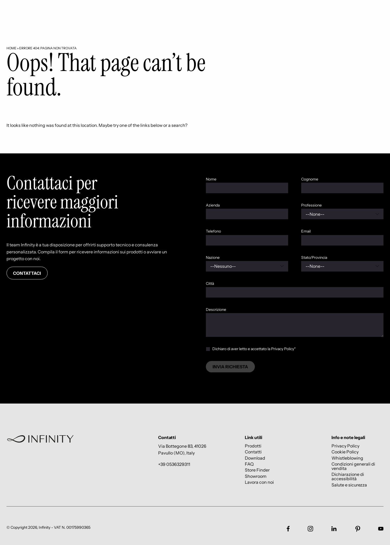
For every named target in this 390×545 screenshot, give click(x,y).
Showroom (255, 476)
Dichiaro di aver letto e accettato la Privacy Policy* (254, 348)
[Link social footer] (288, 528)
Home (11, 48)
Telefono (213, 231)
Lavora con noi (259, 482)
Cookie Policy (345, 451)
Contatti (253, 451)
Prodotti (253, 445)
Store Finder (257, 470)
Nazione (213, 257)
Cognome (309, 179)
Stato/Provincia (314, 257)
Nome (211, 179)
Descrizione (216, 309)
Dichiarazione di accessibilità (348, 476)
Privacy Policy (345, 445)
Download (255, 457)
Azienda (213, 205)
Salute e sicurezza (349, 484)
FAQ (249, 463)
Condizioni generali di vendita (353, 466)
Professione (311, 205)
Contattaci (27, 273)
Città (210, 283)
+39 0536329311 (174, 464)
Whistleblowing (347, 457)
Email (306, 231)
